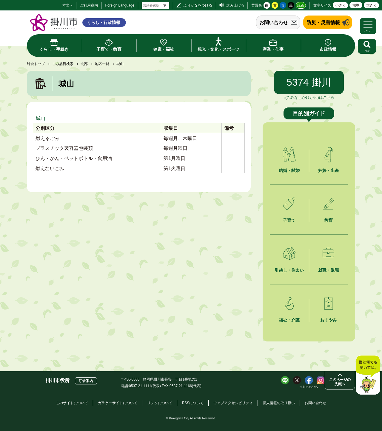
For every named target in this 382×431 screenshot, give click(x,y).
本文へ (67, 5)
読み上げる (235, 5)
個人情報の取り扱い (279, 403)
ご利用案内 (89, 5)
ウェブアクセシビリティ (233, 403)
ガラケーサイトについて (117, 403)
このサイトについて (72, 403)
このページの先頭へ (340, 382)
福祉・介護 (289, 320)
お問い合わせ (273, 22)
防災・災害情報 (323, 22)
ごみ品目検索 (62, 64)
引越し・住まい (289, 270)
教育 (328, 220)
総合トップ (36, 64)
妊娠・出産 (328, 170)
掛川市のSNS (309, 387)
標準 (356, 5)
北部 (84, 64)
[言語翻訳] (155, 5)
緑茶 (300, 5)
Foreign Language (119, 5)
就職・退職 (328, 270)
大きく (371, 5)
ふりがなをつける (198, 5)
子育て (289, 220)
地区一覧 (102, 64)
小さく (340, 5)
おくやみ (328, 320)
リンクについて (159, 403)
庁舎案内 (86, 381)
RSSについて (193, 403)
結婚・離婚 (289, 170)
